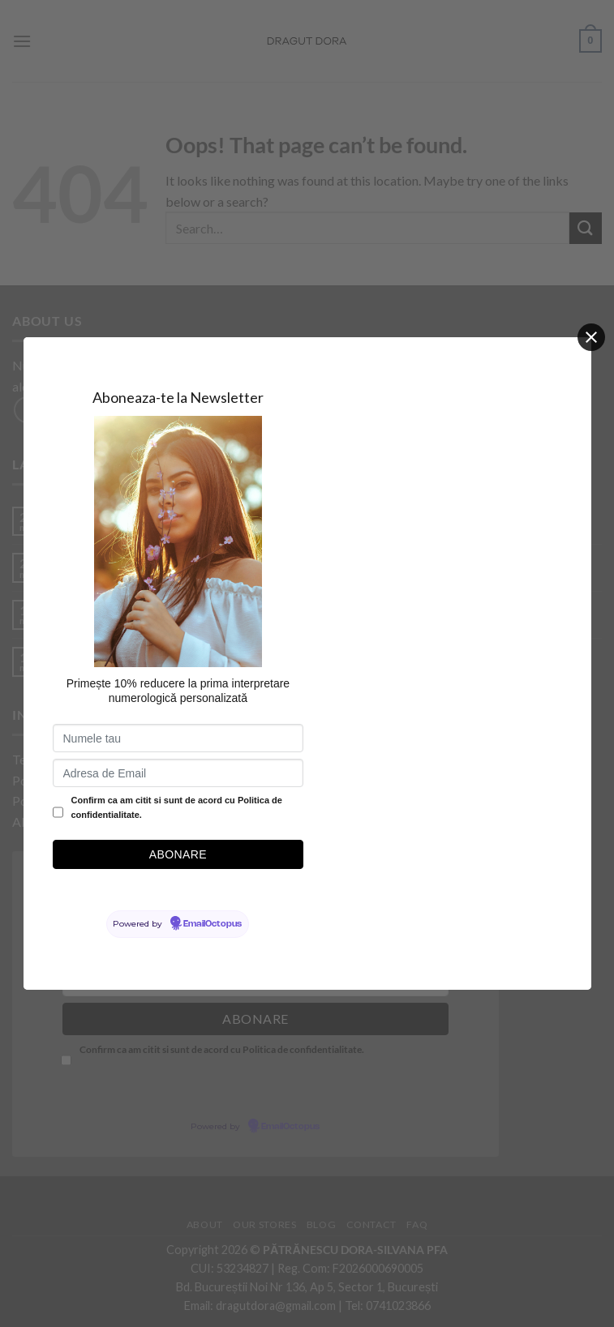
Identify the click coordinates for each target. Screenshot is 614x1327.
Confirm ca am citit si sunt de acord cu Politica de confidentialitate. (176, 807)
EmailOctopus (212, 924)
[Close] (591, 337)
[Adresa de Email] (178, 773)
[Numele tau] (178, 738)
